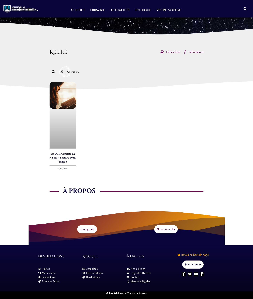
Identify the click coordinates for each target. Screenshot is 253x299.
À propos (135, 256)
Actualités (119, 10)
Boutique (143, 10)
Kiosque (90, 256)
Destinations (51, 256)
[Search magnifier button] (245, 9)
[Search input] (134, 72)
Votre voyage (169, 10)
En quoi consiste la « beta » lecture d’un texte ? (63, 157)
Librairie (97, 10)
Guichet (78, 10)
